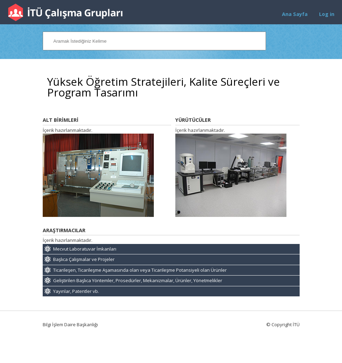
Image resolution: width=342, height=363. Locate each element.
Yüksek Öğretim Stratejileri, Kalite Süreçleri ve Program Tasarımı (163, 87)
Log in (326, 14)
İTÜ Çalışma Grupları (65, 12)
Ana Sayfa (295, 14)
